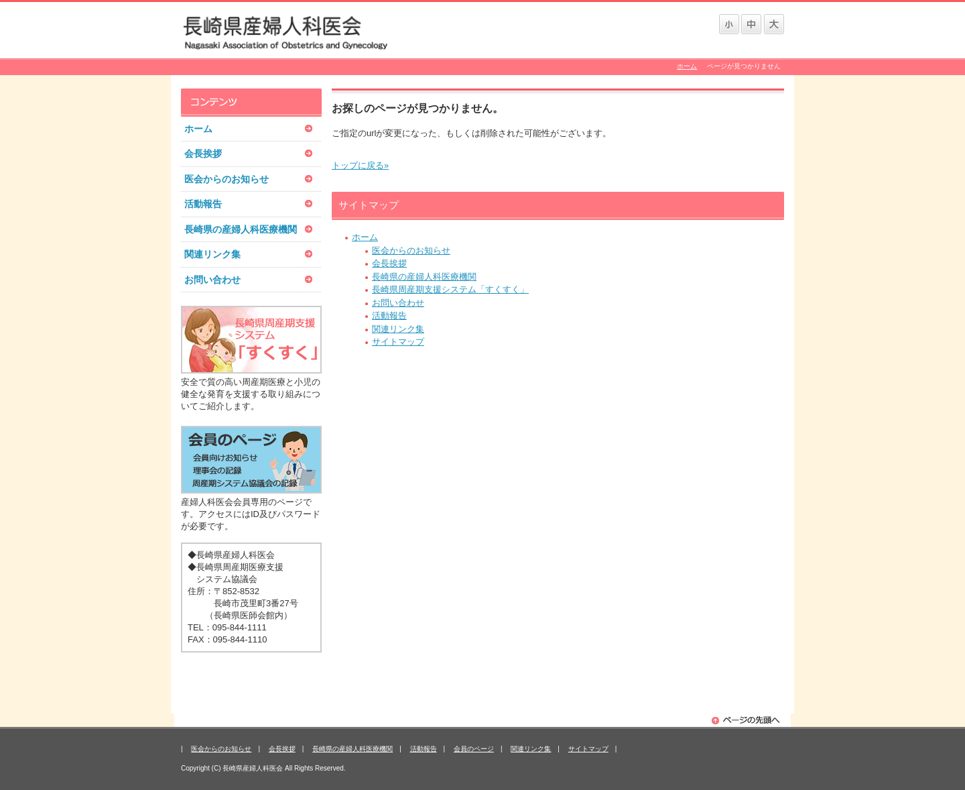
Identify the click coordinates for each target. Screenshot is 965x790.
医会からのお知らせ (411, 250)
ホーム (687, 66)
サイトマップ (398, 342)
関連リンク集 (398, 329)
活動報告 (389, 316)
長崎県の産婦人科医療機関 (424, 277)
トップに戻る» (360, 165)
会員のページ (474, 748)
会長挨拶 (389, 263)
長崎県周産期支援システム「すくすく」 (450, 289)
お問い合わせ (398, 303)
